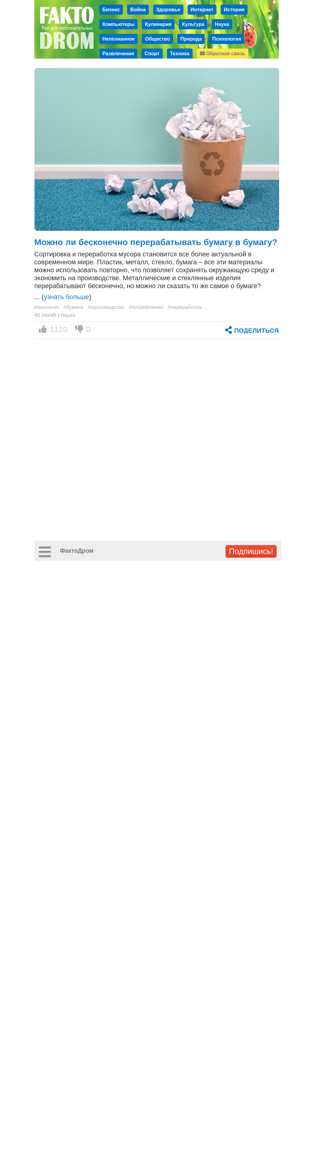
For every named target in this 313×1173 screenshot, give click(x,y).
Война (137, 9)
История (234, 9)
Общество (157, 39)
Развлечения (118, 53)
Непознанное (118, 39)
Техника (180, 53)
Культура (193, 24)
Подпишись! (251, 551)
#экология (46, 307)
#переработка (185, 307)
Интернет (202, 9)
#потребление (146, 307)
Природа (191, 39)
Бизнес (111, 9)
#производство (106, 307)
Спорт (152, 53)
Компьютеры (118, 24)
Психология (226, 39)
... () (62, 297)
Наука (222, 24)
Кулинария (158, 24)
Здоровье (168, 9)
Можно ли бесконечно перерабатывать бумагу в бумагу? (155, 242)
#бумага (73, 307)
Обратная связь (222, 53)
